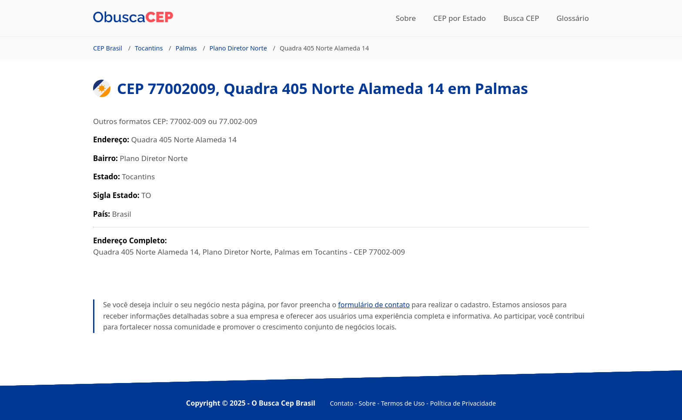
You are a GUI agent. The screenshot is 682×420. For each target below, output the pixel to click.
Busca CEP (521, 18)
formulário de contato (374, 304)
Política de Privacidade (463, 403)
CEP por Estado (459, 18)
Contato (342, 403)
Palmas (186, 48)
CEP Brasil (107, 48)
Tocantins (149, 48)
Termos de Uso (403, 403)
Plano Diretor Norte (238, 48)
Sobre (406, 18)
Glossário (572, 18)
